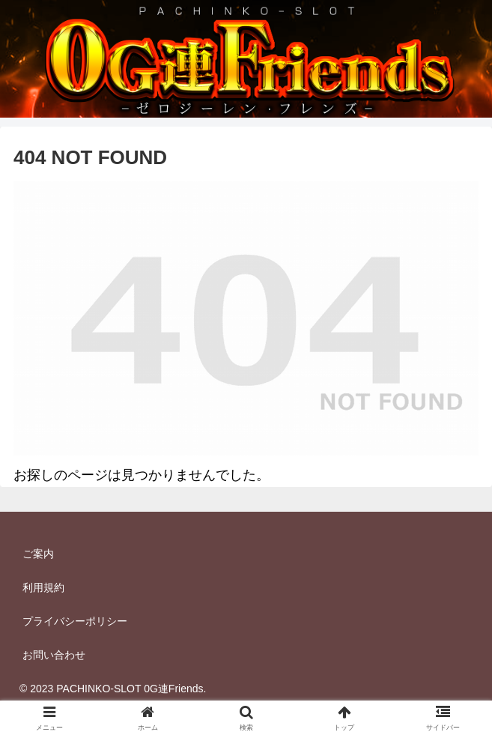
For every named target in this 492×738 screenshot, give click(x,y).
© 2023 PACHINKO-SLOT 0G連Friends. (112, 689)
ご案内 (38, 554)
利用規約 (43, 587)
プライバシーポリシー (74, 621)
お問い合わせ (53, 655)
